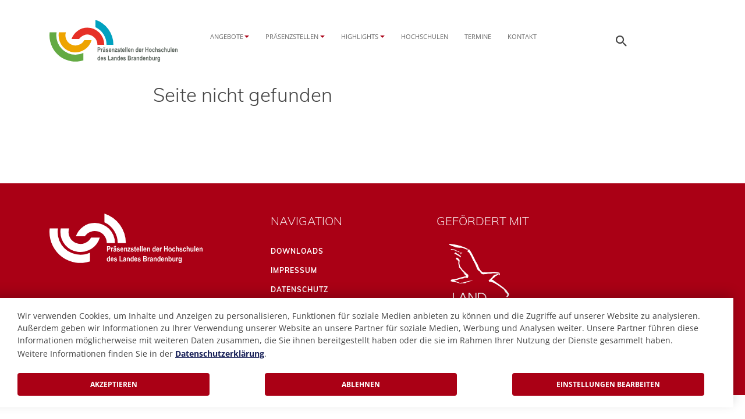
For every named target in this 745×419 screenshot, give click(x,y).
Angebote (226, 36)
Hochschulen (424, 36)
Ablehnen (361, 384)
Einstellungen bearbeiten (608, 384)
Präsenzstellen (291, 36)
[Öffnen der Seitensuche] (621, 40)
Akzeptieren (113, 384)
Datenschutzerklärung (219, 353)
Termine (477, 36)
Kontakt (522, 36)
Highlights (359, 36)
